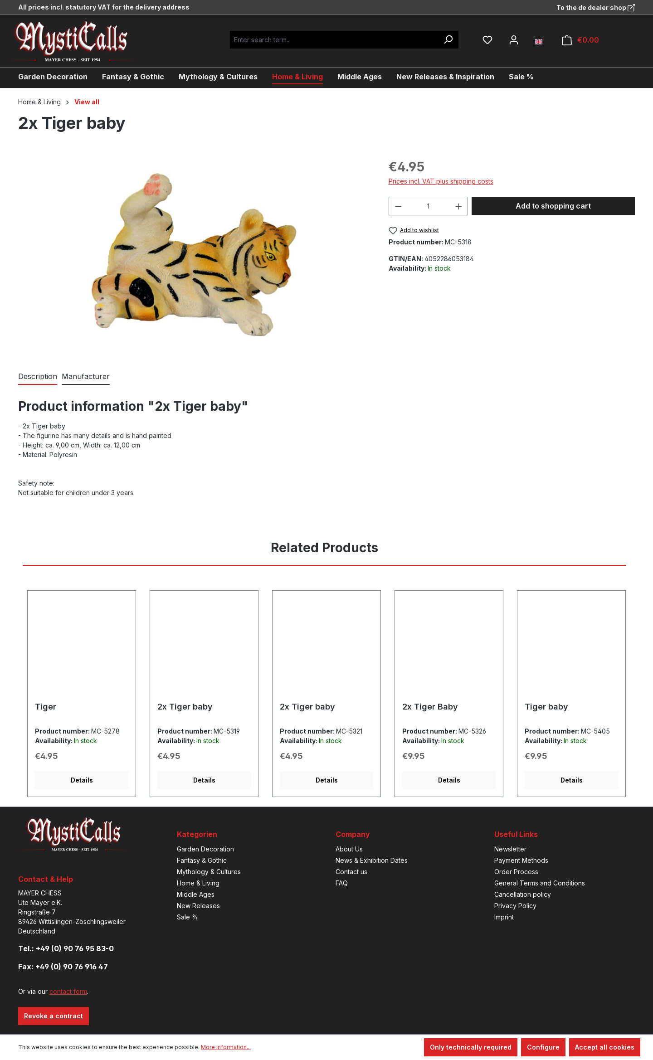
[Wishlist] (487, 40)
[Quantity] (428, 206)
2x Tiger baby (185, 706)
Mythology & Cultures (209, 871)
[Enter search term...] (334, 40)
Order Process (516, 871)
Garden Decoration (205, 849)
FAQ (342, 883)
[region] (194, 254)
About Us (349, 849)
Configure (543, 1047)
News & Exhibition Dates (372, 860)
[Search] (448, 40)
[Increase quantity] (458, 206)
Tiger (45, 706)
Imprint (504, 917)
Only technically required (471, 1047)
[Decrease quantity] (398, 206)
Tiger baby (546, 706)
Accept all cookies (604, 1047)
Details (82, 780)
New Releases (198, 905)
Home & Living (198, 883)
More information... (226, 1047)
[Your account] (514, 40)
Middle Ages (195, 894)
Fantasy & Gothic (202, 860)
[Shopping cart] (580, 40)
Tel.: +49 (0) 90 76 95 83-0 (66, 948)
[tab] (37, 377)
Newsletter (510, 849)
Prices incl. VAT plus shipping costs (441, 181)
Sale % (187, 917)
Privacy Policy (515, 905)
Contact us (351, 871)
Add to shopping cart (553, 205)
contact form (68, 991)
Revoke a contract (53, 1016)
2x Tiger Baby (430, 706)
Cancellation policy (522, 894)
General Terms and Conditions (539, 883)
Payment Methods (521, 860)
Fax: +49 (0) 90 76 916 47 (63, 966)
